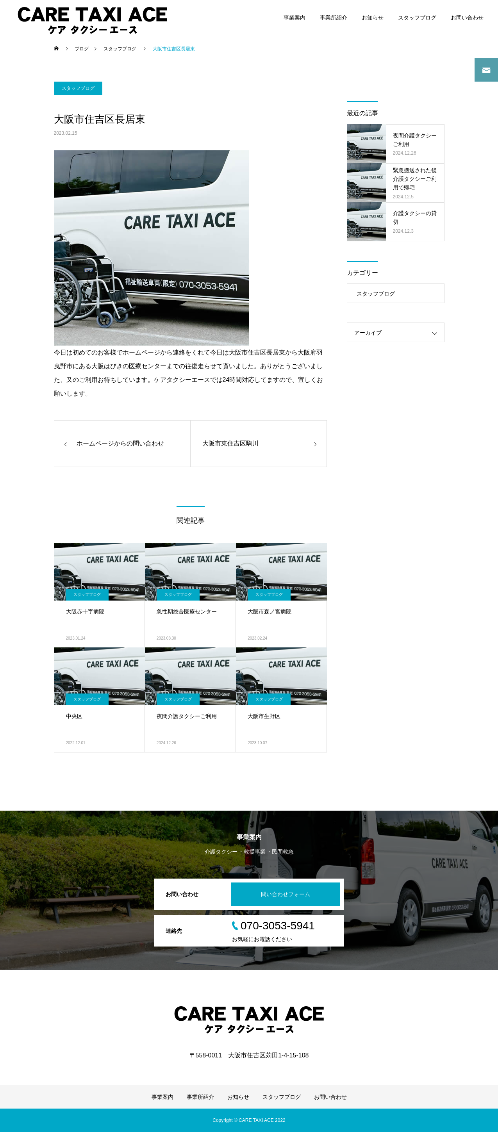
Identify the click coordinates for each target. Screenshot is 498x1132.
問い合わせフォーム (285, 894)
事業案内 (294, 17)
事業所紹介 (333, 17)
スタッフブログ (417, 17)
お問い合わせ (467, 17)
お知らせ (373, 17)
